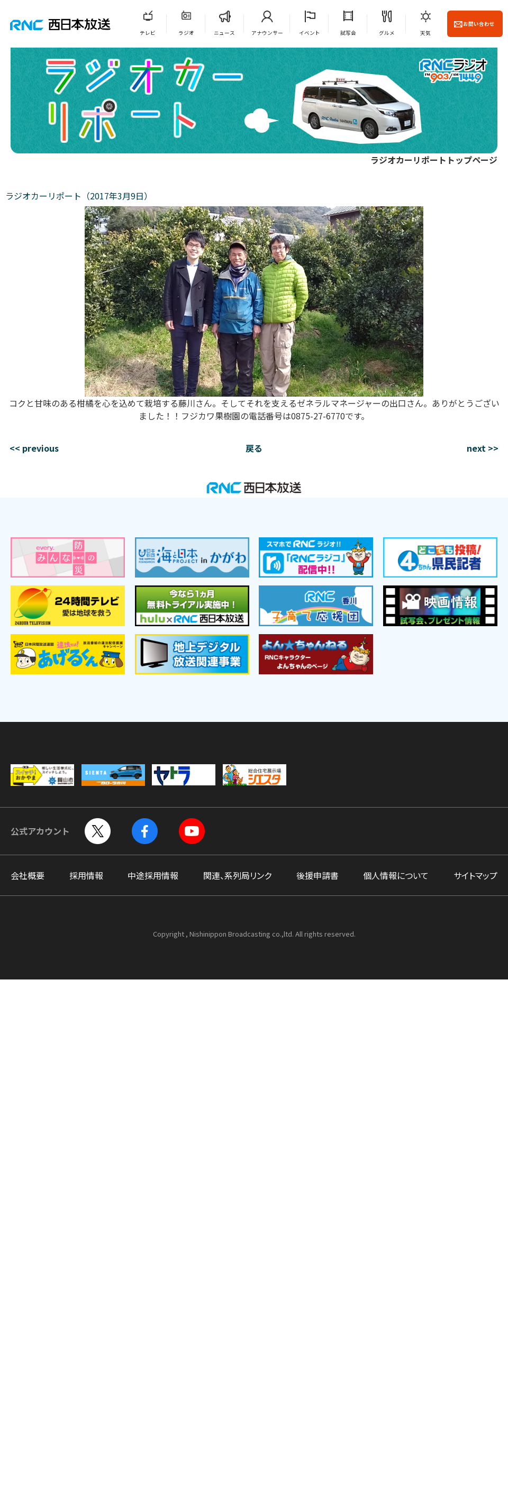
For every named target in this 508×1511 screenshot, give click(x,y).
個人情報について (396, 875)
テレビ (148, 32)
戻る (254, 448)
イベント (309, 32)
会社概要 (27, 875)
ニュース (224, 32)
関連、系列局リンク (237, 875)
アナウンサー (267, 32)
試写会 (348, 32)
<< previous (34, 448)
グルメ (387, 32)
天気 (425, 32)
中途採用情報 (153, 875)
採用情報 (86, 875)
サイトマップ (475, 875)
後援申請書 (317, 875)
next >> (482, 448)
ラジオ (186, 32)
